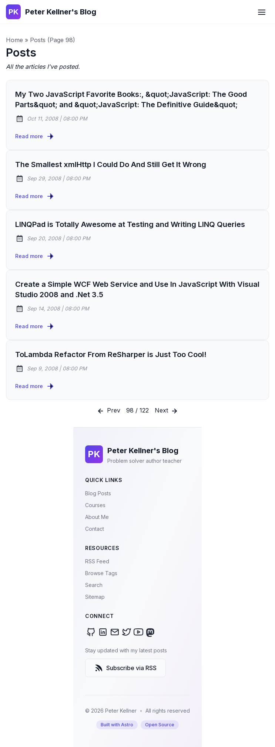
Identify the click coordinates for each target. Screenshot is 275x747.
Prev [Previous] (108, 411)
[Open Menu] (261, 12)
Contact (94, 529)
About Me (97, 517)
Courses (95, 505)
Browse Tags (101, 573)
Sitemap (95, 597)
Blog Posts (98, 493)
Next (167, 411)
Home (14, 40)
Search (94, 585)
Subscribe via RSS (125, 667)
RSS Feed (97, 561)
